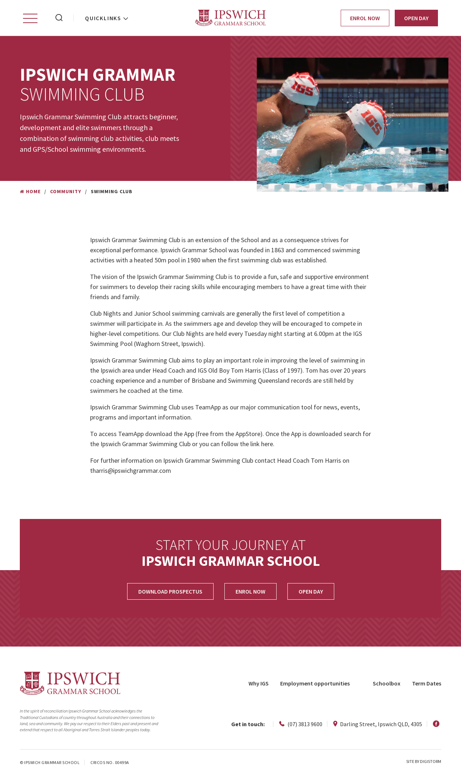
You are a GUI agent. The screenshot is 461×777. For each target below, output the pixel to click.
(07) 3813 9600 (300, 724)
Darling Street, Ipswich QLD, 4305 (377, 724)
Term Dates (426, 683)
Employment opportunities (315, 683)
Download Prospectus (170, 591)
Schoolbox (386, 683)
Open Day (416, 18)
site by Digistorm (423, 761)
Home (30, 191)
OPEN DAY (311, 591)
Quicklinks (103, 18)
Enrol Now (365, 18)
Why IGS (259, 683)
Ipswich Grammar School (230, 18)
